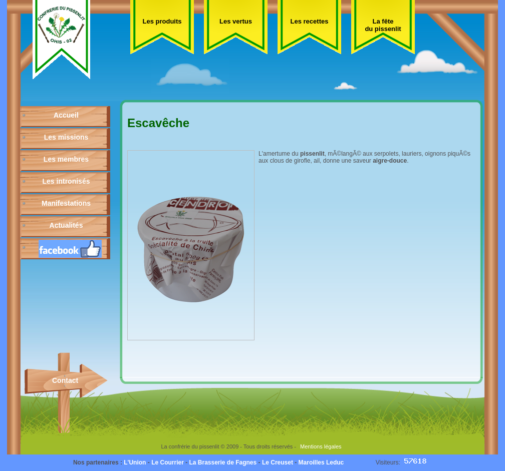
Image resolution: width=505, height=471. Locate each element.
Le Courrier (167, 462)
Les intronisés (66, 181)
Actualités (66, 225)
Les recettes (310, 21)
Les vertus (235, 21)
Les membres (66, 159)
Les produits (161, 21)
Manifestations (66, 203)
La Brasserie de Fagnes (223, 462)
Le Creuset (277, 462)
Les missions (66, 137)
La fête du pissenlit (383, 25)
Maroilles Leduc (321, 462)
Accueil (66, 115)
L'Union (135, 462)
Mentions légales (321, 446)
